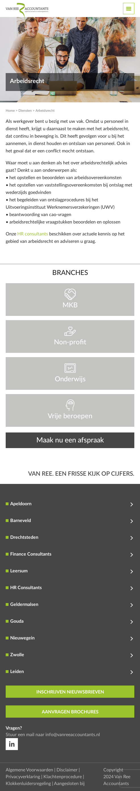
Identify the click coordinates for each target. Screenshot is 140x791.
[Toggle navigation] (128, 8)
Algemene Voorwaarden (29, 770)
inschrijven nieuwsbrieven (70, 692)
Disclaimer (67, 770)
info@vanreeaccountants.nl (72, 734)
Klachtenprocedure (62, 777)
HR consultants (32, 234)
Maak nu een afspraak (70, 440)
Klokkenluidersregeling (28, 783)
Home (10, 110)
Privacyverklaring (23, 777)
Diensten (25, 110)
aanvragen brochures (70, 712)
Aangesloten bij (69, 783)
